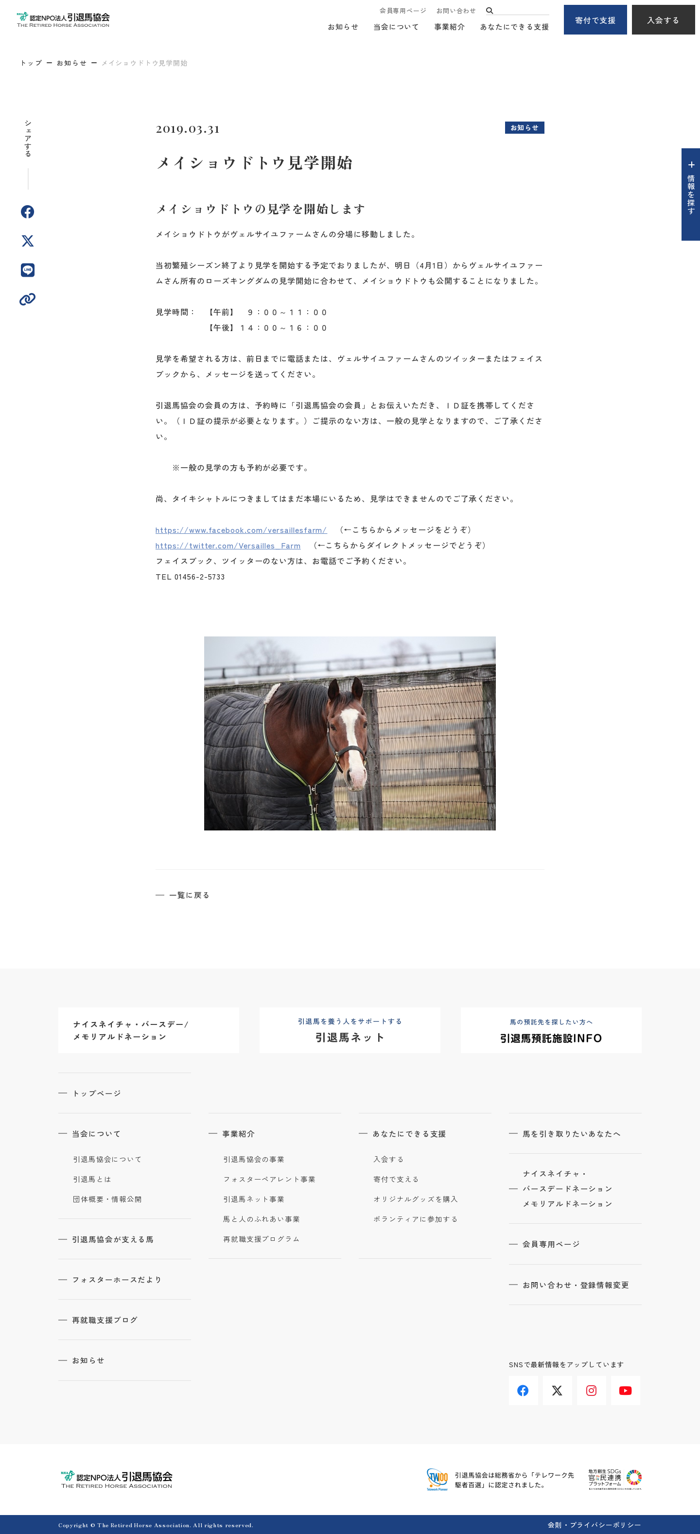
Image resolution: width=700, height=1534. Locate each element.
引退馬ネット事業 (254, 1198)
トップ (31, 63)
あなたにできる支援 (514, 27)
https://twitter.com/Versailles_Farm (228, 545)
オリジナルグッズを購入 (415, 1198)
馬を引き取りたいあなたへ (573, 1133)
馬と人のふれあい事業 (261, 1218)
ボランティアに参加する (415, 1218)
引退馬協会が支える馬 (114, 1238)
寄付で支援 (595, 20)
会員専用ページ (403, 11)
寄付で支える (396, 1178)
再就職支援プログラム (261, 1238)
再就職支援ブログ (106, 1319)
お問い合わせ (456, 11)
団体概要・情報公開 (107, 1198)
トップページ (97, 1092)
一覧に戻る (190, 894)
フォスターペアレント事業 (269, 1178)
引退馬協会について (107, 1159)
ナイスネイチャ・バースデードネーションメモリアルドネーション (569, 1188)
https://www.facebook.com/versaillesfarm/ (241, 529)
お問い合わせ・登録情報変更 (577, 1285)
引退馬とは (92, 1178)
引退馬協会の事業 (254, 1159)
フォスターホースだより (118, 1279)
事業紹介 (449, 27)
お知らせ (343, 27)
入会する (663, 20)
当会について (396, 27)
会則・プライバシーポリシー (595, 1524)
